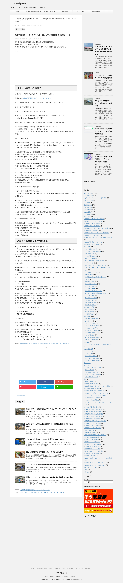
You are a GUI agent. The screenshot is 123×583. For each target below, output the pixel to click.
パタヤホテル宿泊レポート (93, 251)
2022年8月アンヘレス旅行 (92, 226)
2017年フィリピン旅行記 (91, 439)
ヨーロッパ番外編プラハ (91, 407)
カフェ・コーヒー (90, 288)
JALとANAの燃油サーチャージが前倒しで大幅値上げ (103, 103)
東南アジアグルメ (90, 305)
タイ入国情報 (88, 193)
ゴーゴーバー (89, 321)
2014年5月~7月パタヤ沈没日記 (93, 409)
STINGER (79, 579)
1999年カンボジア (89, 381)
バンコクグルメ (89, 300)
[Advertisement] (46, 66)
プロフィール (80, 11)
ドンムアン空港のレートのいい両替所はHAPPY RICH (45, 439)
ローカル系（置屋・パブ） (93, 332)
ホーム (18, 11)
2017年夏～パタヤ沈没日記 (92, 446)
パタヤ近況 (87, 212)
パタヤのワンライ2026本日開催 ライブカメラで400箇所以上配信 (103, 159)
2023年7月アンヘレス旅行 (92, 235)
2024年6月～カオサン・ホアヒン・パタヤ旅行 (98, 237)
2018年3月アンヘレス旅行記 (92, 453)
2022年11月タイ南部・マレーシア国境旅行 (97, 228)
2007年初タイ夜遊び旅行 (91, 384)
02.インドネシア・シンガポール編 (95, 395)
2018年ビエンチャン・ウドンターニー (95, 462)
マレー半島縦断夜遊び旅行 (92, 388)
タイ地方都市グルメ (91, 302)
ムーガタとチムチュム (91, 272)
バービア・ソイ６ (90, 323)
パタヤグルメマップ (49, 11)
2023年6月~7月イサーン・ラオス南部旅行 (96, 233)
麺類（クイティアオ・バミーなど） (95, 265)
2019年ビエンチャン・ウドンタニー (95, 465)
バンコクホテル (89, 253)
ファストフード (89, 295)
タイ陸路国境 (89, 195)
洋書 (86, 469)
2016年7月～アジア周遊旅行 (92, 425)
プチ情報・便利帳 (89, 307)
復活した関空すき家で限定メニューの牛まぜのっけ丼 (44, 452)
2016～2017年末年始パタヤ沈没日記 (95, 435)
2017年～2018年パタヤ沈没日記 (93, 451)
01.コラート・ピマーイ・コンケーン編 (96, 393)
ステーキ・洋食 (89, 281)
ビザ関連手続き (89, 314)
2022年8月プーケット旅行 (92, 223)
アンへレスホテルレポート (93, 372)
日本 (85, 379)
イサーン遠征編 (89, 430)
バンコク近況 (88, 214)
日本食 (87, 279)
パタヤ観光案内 (88, 349)
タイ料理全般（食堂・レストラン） (95, 277)
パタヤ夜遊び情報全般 (91, 319)
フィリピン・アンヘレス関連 (92, 367)
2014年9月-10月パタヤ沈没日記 (93, 411)
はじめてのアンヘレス (91, 377)
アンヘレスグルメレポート (93, 374)
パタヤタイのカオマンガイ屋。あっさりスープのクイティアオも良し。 (43, 492)
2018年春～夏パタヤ (90, 456)
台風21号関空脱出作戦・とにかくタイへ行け (37, 98)
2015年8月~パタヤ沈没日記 (92, 418)
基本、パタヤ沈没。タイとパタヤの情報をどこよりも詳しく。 (61, 576)
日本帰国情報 (88, 207)
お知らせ (86, 472)
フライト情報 (89, 200)
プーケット (87, 363)
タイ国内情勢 (88, 209)
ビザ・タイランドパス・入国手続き (95, 198)
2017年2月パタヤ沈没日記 (92, 437)
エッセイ (86, 342)
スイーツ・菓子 (89, 286)
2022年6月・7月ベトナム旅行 (93, 221)
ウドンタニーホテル (91, 356)
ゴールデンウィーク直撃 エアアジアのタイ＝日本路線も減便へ (103, 131)
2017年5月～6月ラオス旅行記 (93, 444)
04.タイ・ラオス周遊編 (92, 400)
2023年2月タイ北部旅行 (91, 230)
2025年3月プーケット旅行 (92, 244)
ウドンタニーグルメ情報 (92, 358)
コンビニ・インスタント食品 (93, 291)
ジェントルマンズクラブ (92, 325)
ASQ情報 (87, 202)
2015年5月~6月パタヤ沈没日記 (93, 416)
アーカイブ (87, 479)
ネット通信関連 (89, 309)
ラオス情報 (87, 216)
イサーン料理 (89, 274)
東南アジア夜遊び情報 (91, 339)
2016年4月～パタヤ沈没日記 (92, 423)
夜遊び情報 (65, 11)
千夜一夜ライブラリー (90, 467)
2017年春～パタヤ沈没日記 (92, 442)
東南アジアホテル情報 (91, 258)
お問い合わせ (96, 11)
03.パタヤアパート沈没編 (92, 397)
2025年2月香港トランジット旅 (93, 242)
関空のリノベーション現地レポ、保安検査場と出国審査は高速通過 (49, 477)
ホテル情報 (87, 247)
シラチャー (87, 365)
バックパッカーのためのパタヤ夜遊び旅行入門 (98, 344)
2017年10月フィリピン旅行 (92, 449)
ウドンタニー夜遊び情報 (92, 360)
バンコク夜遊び (89, 335)
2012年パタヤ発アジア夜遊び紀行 (94, 391)
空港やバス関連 (21, 395)
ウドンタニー (88, 353)
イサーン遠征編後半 (91, 432)
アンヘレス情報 (89, 370)
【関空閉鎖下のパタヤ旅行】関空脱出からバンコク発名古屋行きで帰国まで (44, 343)
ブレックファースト (91, 284)
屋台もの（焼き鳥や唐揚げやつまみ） (96, 293)
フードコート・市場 (91, 298)
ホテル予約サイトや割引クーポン (95, 260)
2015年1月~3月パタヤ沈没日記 (93, 414)
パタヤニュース (88, 351)
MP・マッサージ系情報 (92, 330)
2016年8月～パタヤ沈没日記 (92, 428)
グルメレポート (88, 263)
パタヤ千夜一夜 (18, 4)
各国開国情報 (88, 205)
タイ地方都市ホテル (91, 256)
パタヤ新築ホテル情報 (91, 249)
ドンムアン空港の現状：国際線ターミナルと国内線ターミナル (48, 464)
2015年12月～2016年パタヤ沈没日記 (95, 421)
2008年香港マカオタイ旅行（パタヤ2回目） (97, 386)
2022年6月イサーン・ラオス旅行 (94, 219)
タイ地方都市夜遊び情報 (92, 337)
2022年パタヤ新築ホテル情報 (33, 12)
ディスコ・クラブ (90, 328)
